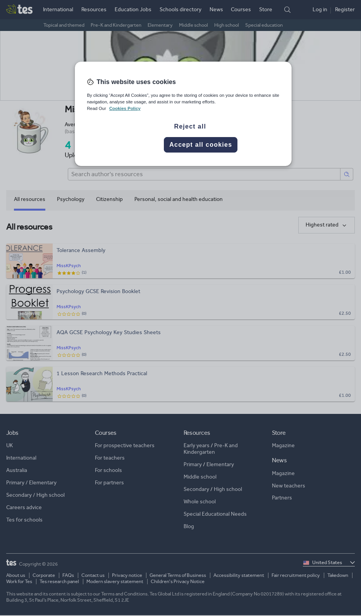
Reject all (190, 126)
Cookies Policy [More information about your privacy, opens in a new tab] (125, 108)
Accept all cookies (200, 144)
